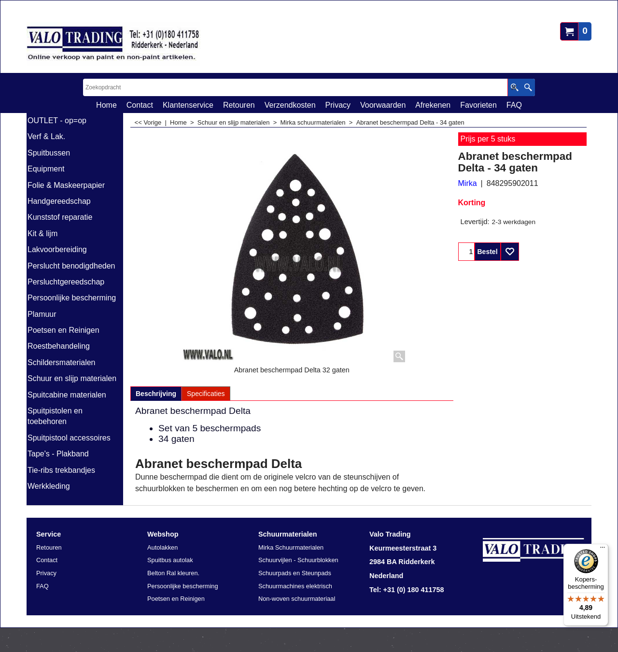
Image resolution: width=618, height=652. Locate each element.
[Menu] (602, 549)
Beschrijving (156, 393)
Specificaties (206, 393)
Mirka (467, 183)
